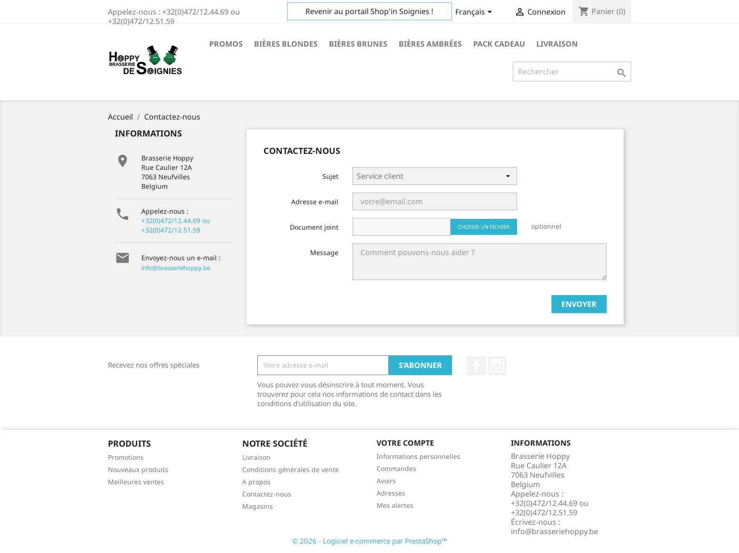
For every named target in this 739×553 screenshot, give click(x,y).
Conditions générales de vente (290, 469)
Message (324, 252)
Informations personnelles (418, 456)
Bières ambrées (430, 44)
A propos (256, 481)
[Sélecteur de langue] (475, 12)
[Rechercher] (572, 71)
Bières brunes (358, 44)
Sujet (330, 176)
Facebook (476, 365)
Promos (226, 44)
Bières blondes (286, 44)
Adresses (391, 493)
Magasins (257, 506)
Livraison (557, 44)
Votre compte (405, 443)
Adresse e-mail (314, 201)
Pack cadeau (499, 44)
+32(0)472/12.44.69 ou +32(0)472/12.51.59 (175, 225)
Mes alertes (395, 505)
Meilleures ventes (136, 481)
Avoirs (386, 480)
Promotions (126, 457)
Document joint (314, 227)
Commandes (396, 468)
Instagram (497, 365)
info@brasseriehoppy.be (175, 268)
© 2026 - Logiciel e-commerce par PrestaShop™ (369, 540)
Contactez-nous (266, 493)
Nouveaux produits (138, 469)
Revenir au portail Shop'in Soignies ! (369, 11)
